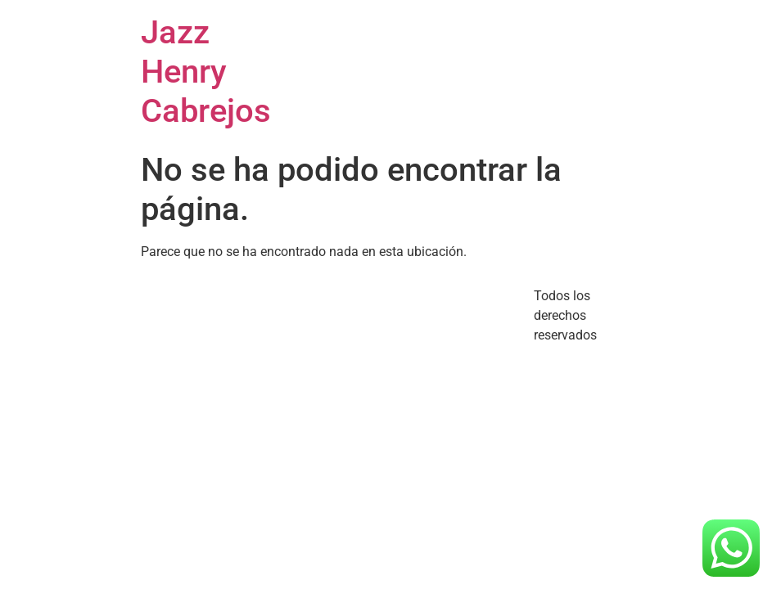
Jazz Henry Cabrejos (206, 71)
